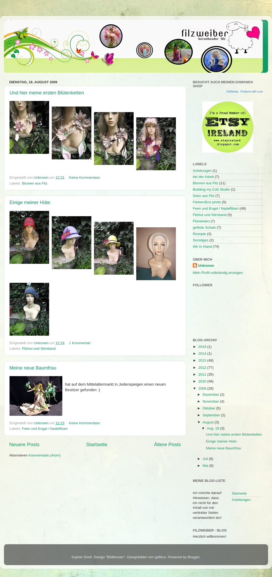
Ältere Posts (167, 444)
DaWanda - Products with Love (245, 91)
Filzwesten (201, 221)
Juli (206, 459)
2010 (202, 381)
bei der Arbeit (203, 177)
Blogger (193, 557)
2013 (202, 360)
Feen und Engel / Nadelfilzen (45, 429)
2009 (202, 388)
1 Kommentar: (80, 343)
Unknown (206, 265)
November (211, 401)
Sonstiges (200, 240)
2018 (202, 347)
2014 (202, 354)
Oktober (209, 408)
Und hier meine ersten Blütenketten (47, 92)
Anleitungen (202, 171)
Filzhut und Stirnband (39, 348)
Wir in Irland (202, 246)
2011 (202, 374)
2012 (202, 368)
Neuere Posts (24, 444)
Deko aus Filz (203, 196)
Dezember (211, 394)
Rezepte (199, 234)
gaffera (160, 557)
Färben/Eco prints (207, 202)
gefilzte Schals (204, 227)
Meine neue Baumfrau (33, 368)
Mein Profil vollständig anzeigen (218, 273)
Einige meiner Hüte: (30, 202)
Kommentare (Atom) (45, 455)
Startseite (96, 444)
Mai (206, 466)
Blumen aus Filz (34, 183)
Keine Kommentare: (85, 177)
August (209, 422)
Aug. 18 (213, 428)
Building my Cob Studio (211, 189)
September (212, 415)
